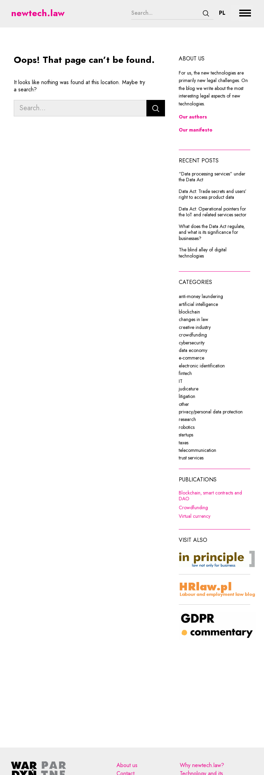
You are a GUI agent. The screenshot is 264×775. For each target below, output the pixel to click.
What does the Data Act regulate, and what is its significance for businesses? (212, 233)
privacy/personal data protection (211, 411)
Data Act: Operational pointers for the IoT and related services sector (212, 212)
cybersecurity (192, 342)
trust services (191, 457)
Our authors (193, 116)
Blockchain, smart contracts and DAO (214, 496)
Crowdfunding (214, 508)
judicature (188, 388)
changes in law (193, 319)
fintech (185, 373)
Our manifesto (195, 129)
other (184, 404)
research (187, 419)
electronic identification (202, 365)
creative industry (195, 327)
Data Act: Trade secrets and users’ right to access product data (212, 195)
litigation (187, 396)
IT (181, 381)
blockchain (189, 311)
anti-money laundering (201, 296)
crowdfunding (193, 334)
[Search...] (165, 13)
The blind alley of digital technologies (203, 253)
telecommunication (197, 450)
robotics (187, 427)
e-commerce (191, 357)
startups (186, 434)
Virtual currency (214, 516)
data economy (193, 350)
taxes (183, 442)
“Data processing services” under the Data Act (212, 177)
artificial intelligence (198, 304)
